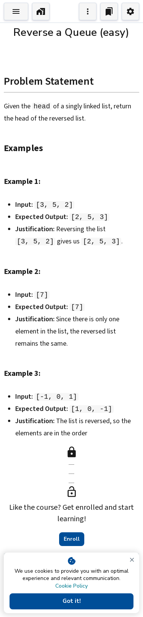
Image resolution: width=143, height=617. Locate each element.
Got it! (71, 601)
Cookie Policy (71, 586)
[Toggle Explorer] (16, 11)
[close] (132, 559)
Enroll (71, 539)
